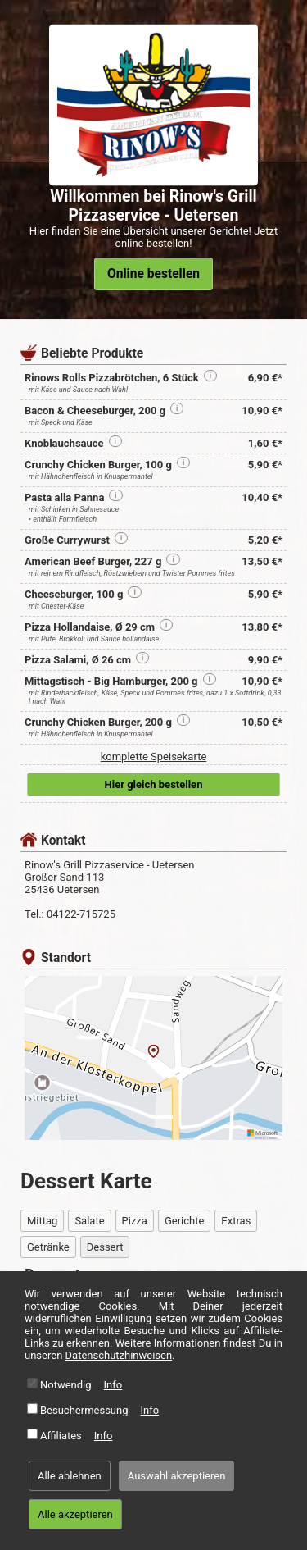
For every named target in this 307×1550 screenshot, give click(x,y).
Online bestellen (153, 274)
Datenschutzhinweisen (119, 1355)
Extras (236, 1221)
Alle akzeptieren (75, 1514)
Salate (89, 1221)
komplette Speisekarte (154, 756)
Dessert (105, 1247)
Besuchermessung (84, 1410)
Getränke (48, 1247)
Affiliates (61, 1435)
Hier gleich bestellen (154, 784)
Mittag (42, 1221)
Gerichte (184, 1221)
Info (113, 1385)
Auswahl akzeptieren (177, 1476)
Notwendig (66, 1385)
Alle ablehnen (70, 1476)
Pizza (134, 1221)
